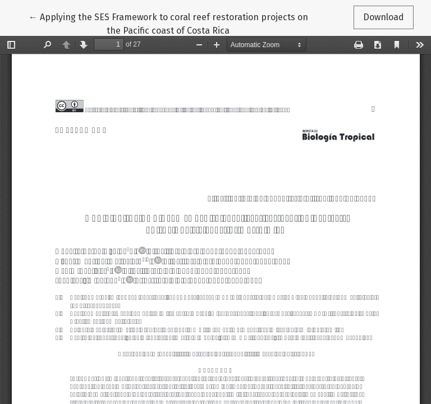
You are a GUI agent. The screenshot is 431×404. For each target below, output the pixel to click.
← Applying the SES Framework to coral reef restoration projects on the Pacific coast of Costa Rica (168, 23)
